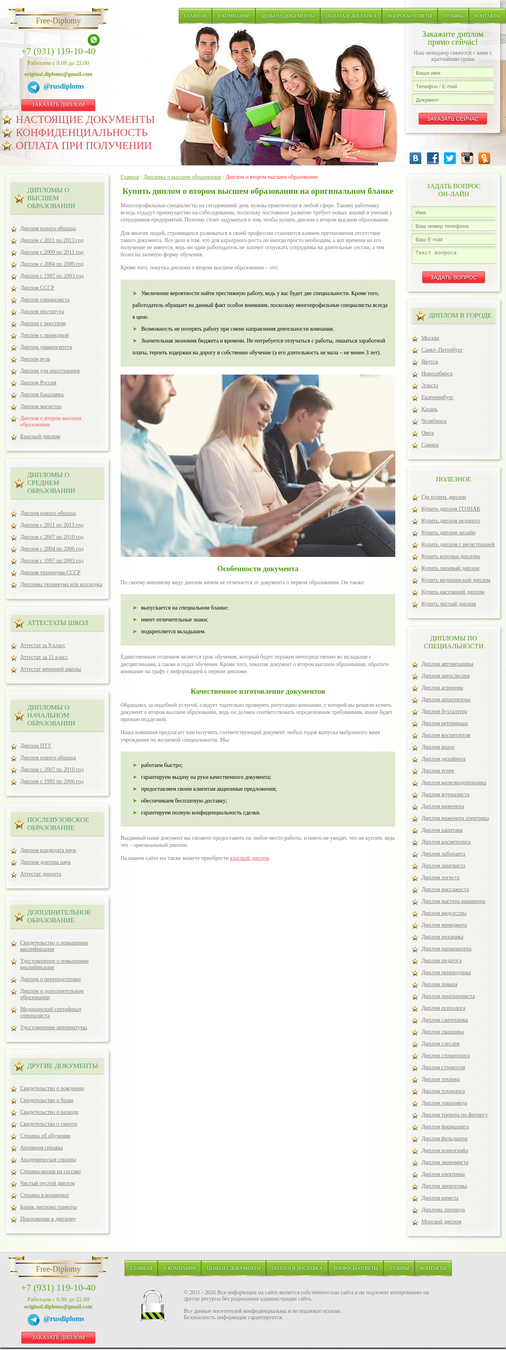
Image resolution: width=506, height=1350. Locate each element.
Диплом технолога (443, 1093)
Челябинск (434, 423)
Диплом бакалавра (42, 395)
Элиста (429, 388)
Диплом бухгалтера (444, 714)
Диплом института (42, 311)
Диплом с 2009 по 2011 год (51, 252)
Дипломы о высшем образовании (51, 198)
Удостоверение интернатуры (53, 1027)
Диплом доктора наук (45, 862)
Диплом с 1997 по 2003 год (51, 276)
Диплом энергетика (444, 1188)
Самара (430, 447)
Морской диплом (441, 1224)
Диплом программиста (448, 999)
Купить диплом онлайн (448, 535)
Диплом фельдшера (444, 1141)
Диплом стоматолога (445, 1058)
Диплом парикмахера (446, 951)
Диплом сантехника (444, 1022)
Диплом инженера (442, 809)
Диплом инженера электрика (455, 821)
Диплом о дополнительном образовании (51, 994)
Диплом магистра (41, 406)
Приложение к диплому (48, 1219)
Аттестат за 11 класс (44, 657)
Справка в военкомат (44, 1195)
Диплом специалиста (45, 300)
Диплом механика (442, 939)
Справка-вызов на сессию (50, 1171)
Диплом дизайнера (443, 761)
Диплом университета (46, 347)
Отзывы (453, 16)
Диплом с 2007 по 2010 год (51, 537)
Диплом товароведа (444, 1105)
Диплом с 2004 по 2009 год (51, 264)
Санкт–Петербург (442, 352)
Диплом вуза (35, 359)
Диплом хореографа (444, 1153)
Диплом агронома (442, 690)
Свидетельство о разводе (49, 1112)
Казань (429, 412)
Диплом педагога (441, 963)
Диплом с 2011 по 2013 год (51, 240)
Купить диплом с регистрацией (458, 547)
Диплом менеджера (444, 927)
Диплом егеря (437, 773)
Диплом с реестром (43, 323)
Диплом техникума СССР (50, 573)
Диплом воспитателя (445, 737)
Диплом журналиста (445, 797)
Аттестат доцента (40, 874)
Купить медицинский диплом (455, 582)
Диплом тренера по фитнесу (454, 1117)
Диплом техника (440, 1082)
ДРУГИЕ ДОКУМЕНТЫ (62, 1066)
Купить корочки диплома (450, 559)
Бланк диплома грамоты (48, 1207)
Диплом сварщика (442, 1034)
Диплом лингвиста (443, 868)
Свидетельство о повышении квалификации (54, 946)
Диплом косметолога (445, 844)
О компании (233, 16)
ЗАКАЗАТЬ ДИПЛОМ (58, 105)
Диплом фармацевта (445, 1129)
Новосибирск (437, 376)
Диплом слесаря (440, 1046)
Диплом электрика (443, 1177)
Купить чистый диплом (448, 606)
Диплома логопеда (443, 1212)
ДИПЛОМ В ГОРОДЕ (460, 318)
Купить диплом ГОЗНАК (450, 511)
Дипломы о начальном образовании (51, 715)
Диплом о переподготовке (50, 979)
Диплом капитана (442, 832)
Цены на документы (288, 16)
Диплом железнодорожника (454, 785)
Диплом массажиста (445, 892)
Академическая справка (48, 1160)
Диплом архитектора (445, 702)
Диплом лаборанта (443, 856)
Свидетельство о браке (47, 1100)
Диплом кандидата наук (48, 850)
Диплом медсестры (443, 915)
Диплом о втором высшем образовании (50, 421)
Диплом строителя (443, 1070)
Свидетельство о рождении (52, 1088)
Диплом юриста (440, 1200)
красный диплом (249, 858)
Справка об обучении (45, 1136)
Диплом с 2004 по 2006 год (51, 549)
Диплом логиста (440, 880)
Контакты (487, 16)
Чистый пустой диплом (47, 1183)
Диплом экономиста (444, 1165)
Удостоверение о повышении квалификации (54, 964)
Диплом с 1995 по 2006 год (51, 781)
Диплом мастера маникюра (453, 904)
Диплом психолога (443, 1010)
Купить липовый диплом (450, 571)
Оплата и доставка (351, 16)
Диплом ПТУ (35, 746)
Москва (430, 340)
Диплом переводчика (446, 975)
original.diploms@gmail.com (58, 74)
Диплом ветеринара (444, 726)
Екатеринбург (437, 400)
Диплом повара (439, 987)
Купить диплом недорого (450, 523)
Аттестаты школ (57, 623)
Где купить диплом (443, 499)
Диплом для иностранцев (50, 371)
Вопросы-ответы (409, 16)
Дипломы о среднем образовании (51, 482)
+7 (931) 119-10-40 (58, 51)
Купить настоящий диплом (452, 594)
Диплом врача (437, 749)
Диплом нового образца (48, 228)
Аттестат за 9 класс (42, 645)
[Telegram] (35, 88)
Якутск (429, 364)
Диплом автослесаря (445, 678)
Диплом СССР (37, 288)
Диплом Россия (38, 383)
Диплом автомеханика (447, 666)
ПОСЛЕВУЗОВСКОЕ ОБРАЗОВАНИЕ (58, 823)
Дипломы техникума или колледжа (61, 584)
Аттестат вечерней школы (50, 669)
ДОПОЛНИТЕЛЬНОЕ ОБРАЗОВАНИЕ (59, 916)
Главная (195, 16)
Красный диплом (40, 436)
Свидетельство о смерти (48, 1124)
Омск (427, 435)
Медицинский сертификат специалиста (50, 1012)
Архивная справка (41, 1148)
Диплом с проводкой (44, 335)
